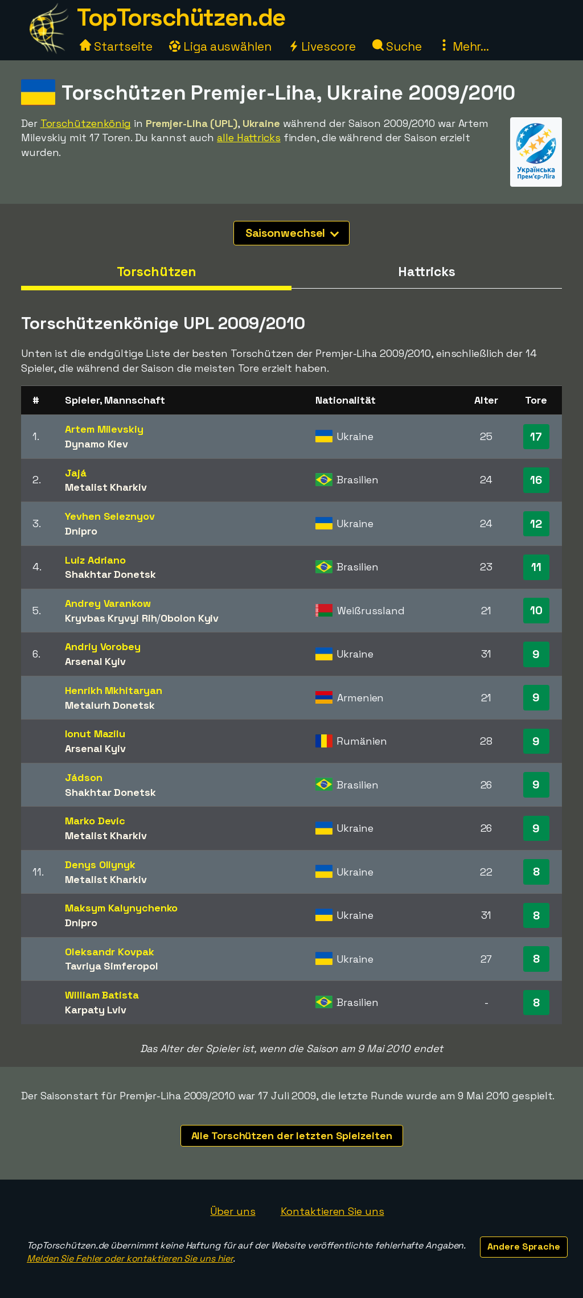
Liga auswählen (220, 46)
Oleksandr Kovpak (109, 951)
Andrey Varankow (108, 603)
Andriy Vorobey (103, 646)
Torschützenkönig (85, 123)
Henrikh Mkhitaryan (113, 690)
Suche (397, 46)
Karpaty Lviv (95, 1009)
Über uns (232, 1211)
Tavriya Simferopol (111, 965)
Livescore (322, 46)
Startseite (116, 46)
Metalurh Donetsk (109, 705)
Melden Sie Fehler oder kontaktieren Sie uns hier (130, 1258)
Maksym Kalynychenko (121, 907)
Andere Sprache (523, 1246)
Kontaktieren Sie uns (332, 1211)
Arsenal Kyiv (95, 661)
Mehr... (463, 46)
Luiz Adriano (95, 559)
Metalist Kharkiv (105, 487)
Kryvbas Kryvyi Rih (111, 618)
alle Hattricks (249, 137)
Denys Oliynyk (100, 864)
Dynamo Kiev (96, 443)
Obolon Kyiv (190, 618)
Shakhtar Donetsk (110, 574)
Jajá (76, 472)
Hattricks (426, 271)
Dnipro (81, 530)
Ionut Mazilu (95, 733)
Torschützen (156, 271)
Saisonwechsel (292, 232)
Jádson (83, 777)
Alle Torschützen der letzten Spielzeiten (291, 1135)
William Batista (102, 994)
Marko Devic (95, 820)
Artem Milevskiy (104, 429)
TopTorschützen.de (181, 17)
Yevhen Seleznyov (109, 516)
